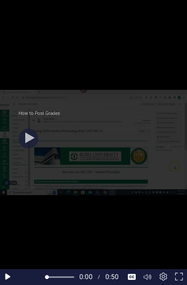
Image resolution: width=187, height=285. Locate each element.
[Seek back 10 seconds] (24, 277)
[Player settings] (163, 277)
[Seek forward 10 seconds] (39, 277)
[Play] (28, 138)
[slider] (60, 277)
